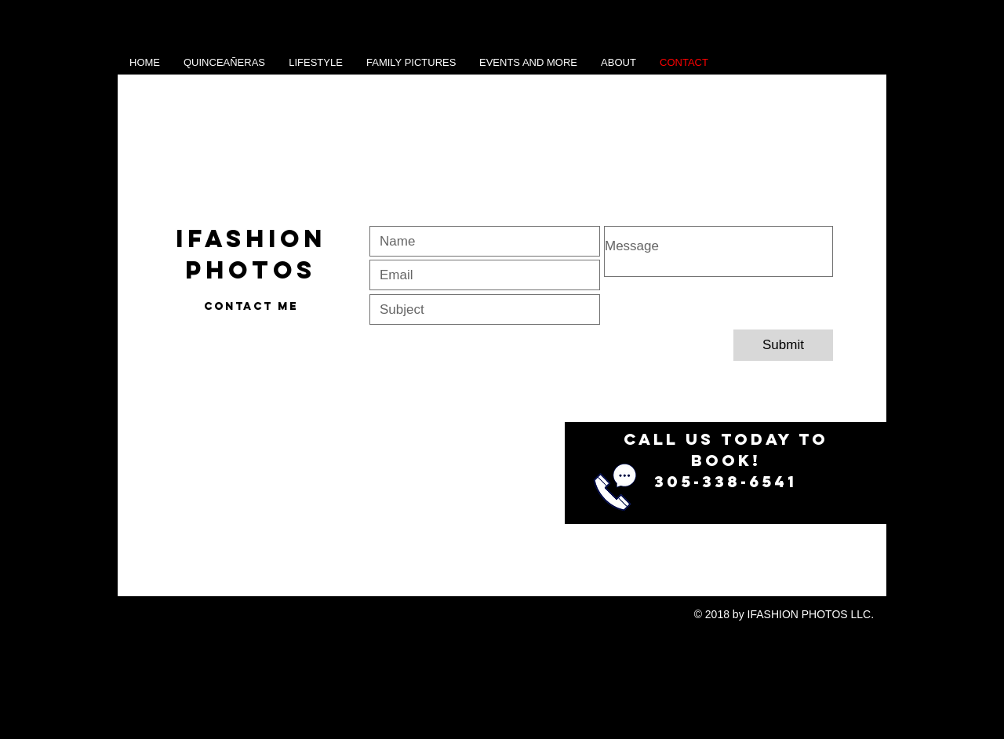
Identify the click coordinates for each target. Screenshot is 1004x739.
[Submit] (783, 345)
